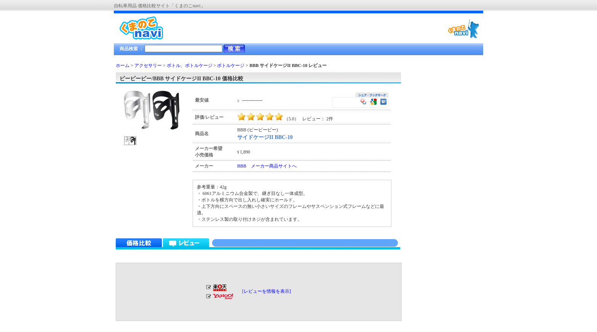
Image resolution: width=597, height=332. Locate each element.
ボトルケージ (230, 65)
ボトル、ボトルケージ (189, 65)
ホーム (122, 65)
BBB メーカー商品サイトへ (267, 166)
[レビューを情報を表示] (266, 291)
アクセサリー (148, 65)
